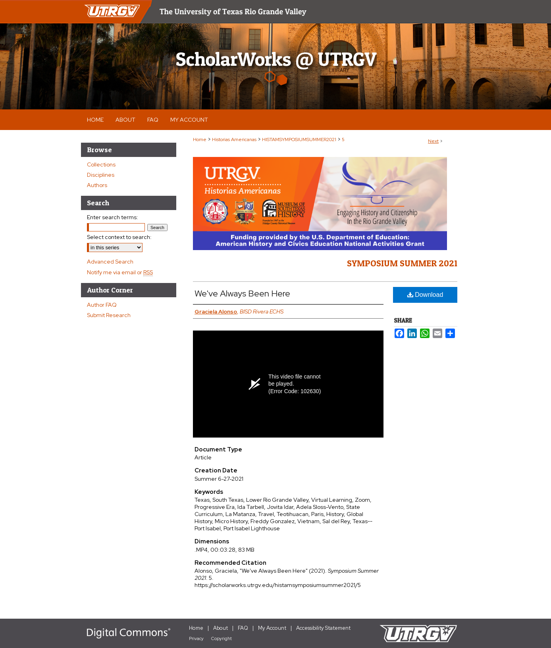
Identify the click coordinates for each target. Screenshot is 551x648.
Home (199, 139)
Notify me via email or (120, 272)
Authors (97, 185)
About (220, 628)
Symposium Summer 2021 (402, 263)
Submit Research (109, 315)
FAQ (243, 628)
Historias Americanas (234, 139)
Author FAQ (102, 304)
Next (433, 141)
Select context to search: (119, 237)
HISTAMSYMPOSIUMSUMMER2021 (299, 139)
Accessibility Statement (323, 628)
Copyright (221, 638)
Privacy (196, 638)
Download (425, 294)
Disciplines (100, 174)
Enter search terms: (112, 217)
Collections (101, 164)
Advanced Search (110, 261)
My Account (272, 628)
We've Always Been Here (242, 293)
